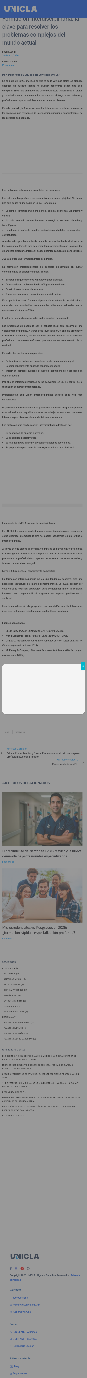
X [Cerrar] (83, 666)
